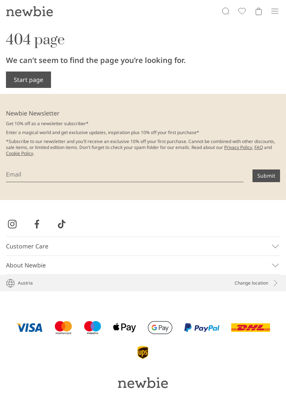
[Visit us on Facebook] (37, 224)
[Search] (225, 11)
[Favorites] (242, 11)
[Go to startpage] (29, 11)
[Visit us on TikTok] (61, 224)
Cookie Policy (19, 153)
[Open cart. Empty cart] (258, 11)
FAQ (258, 147)
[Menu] (275, 11)
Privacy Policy (238, 147)
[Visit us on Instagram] (12, 224)
